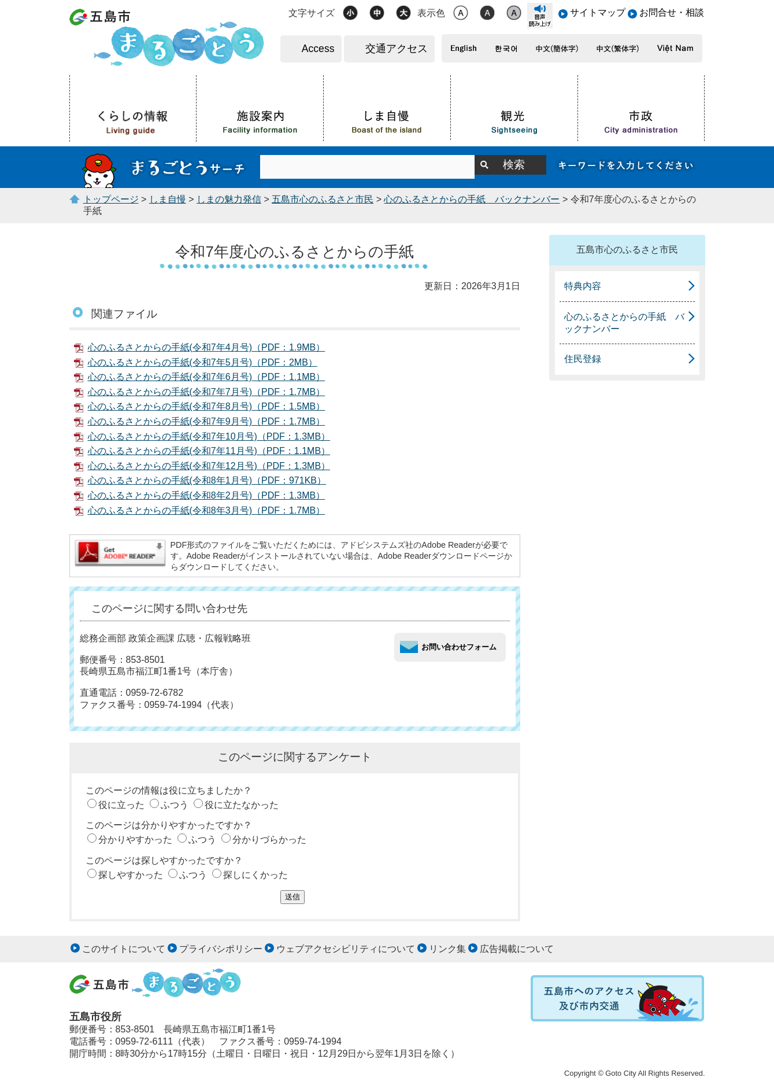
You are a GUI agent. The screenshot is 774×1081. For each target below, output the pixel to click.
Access (318, 48)
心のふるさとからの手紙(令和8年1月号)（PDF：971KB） (207, 480)
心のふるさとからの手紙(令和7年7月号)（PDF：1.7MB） (206, 392)
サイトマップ (597, 12)
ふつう (174, 805)
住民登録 (582, 359)
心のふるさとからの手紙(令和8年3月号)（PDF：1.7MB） (206, 510)
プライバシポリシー (220, 949)
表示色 (431, 13)
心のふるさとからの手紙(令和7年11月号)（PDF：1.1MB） (209, 451)
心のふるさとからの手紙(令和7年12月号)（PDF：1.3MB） (209, 466)
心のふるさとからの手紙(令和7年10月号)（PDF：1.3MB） (209, 436)
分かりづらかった (269, 839)
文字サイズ (311, 13)
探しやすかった (130, 875)
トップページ (111, 199)
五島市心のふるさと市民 (322, 199)
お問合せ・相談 (671, 12)
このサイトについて (123, 949)
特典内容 (582, 286)
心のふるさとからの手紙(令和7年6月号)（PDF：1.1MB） (206, 377)
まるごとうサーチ (164, 167)
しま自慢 (167, 199)
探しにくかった (255, 875)
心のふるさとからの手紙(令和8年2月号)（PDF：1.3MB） (206, 495)
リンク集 (447, 949)
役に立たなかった (242, 805)
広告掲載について (517, 949)
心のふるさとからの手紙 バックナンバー (472, 199)
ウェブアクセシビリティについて (345, 949)
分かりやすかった (135, 839)
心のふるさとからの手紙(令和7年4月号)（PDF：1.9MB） (206, 347)
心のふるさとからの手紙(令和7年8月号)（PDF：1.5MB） (206, 406)
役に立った (121, 805)
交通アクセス (396, 48)
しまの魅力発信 (229, 199)
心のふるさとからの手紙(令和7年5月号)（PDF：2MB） (202, 362)
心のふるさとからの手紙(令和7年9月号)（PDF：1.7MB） (206, 421)
